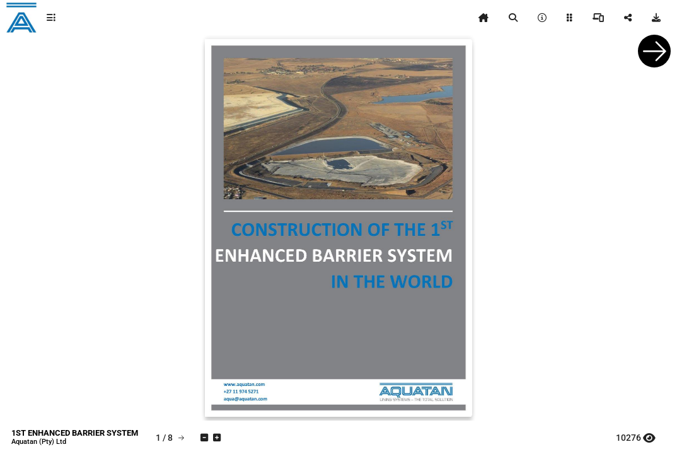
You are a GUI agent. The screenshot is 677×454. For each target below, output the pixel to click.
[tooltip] (51, 17)
